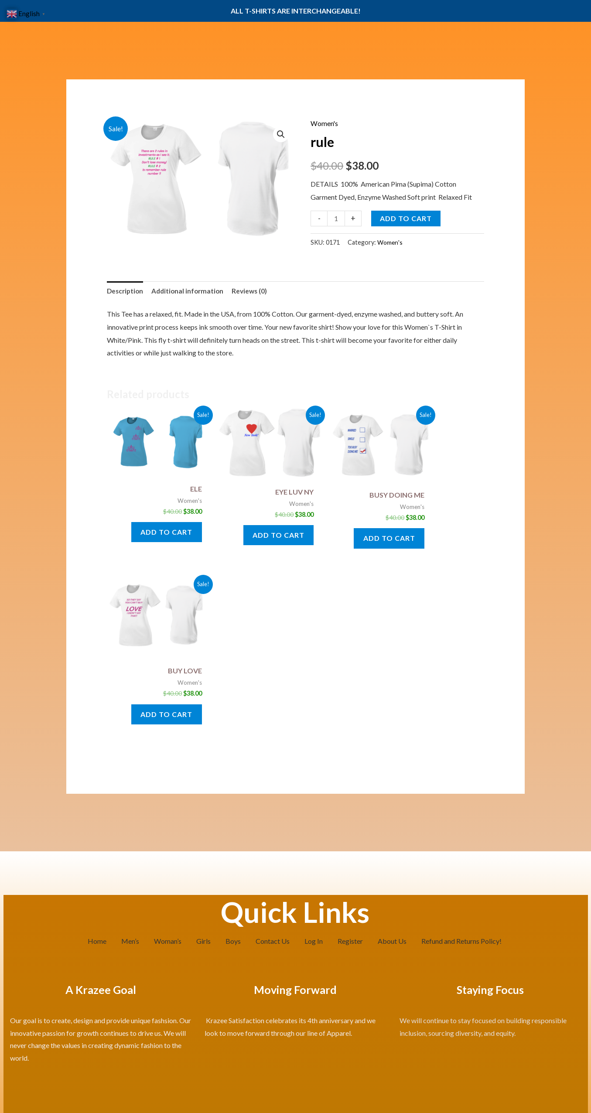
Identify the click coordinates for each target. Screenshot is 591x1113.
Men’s (130, 777)
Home (97, 777)
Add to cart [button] (159, 528)
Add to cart (406, 218)
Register (350, 777)
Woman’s (167, 777)
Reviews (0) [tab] (254, 291)
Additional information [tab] (191, 291)
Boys (233, 777)
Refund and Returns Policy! (461, 777)
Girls (203, 777)
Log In (313, 777)
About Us (392, 777)
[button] (281, 135)
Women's (324, 123)
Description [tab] (126, 291)
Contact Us (273, 777)
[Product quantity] (336, 218)
